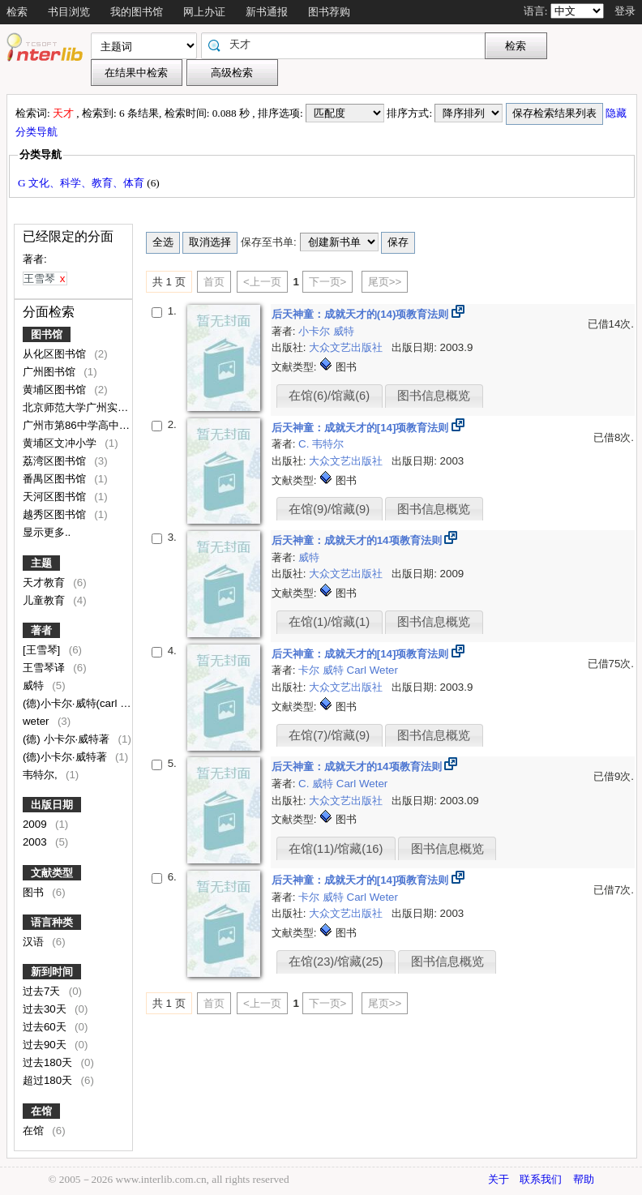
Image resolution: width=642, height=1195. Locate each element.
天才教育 (45, 582)
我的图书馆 (136, 12)
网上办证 (204, 12)
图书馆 (46, 334)
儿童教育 (45, 600)
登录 (625, 11)
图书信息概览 (433, 395)
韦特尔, (41, 775)
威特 (35, 685)
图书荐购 (329, 12)
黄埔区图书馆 (56, 389)
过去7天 (43, 991)
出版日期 (52, 805)
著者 (41, 630)
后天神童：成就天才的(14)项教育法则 (362, 314)
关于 (498, 1179)
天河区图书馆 (56, 496)
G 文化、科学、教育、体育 (82, 183)
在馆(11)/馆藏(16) (336, 848)
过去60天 (46, 1027)
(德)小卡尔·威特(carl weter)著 (93, 703)
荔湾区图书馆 (56, 461)
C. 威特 (317, 783)
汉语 (35, 942)
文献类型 (52, 873)
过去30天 (46, 1009)
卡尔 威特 (322, 670)
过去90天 (46, 1045)
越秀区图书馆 (56, 514)
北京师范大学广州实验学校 (87, 407)
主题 (41, 563)
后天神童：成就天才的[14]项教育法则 (362, 428)
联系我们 (541, 1179)
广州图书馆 (51, 372)
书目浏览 (69, 12)
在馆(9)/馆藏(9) (329, 509)
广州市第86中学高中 (72, 425)
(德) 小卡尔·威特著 (68, 739)
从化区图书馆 (56, 354)
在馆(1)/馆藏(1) (329, 621)
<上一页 (262, 282)
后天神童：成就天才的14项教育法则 (358, 540)
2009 (36, 824)
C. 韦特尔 (321, 444)
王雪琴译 (45, 668)
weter (37, 721)
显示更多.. (47, 532)
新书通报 (267, 12)
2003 (36, 842)
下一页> (328, 282)
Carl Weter (372, 670)
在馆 (41, 1111)
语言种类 (52, 922)
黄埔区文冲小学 (61, 443)
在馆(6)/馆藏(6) (329, 395)
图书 (35, 892)
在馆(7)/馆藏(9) (329, 735)
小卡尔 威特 (326, 331)
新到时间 (52, 972)
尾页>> (385, 282)
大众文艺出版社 (347, 347)
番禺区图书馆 (56, 479)
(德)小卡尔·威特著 (66, 757)
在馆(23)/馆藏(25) (336, 961)
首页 (214, 282)
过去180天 (49, 1062)
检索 (17, 12)
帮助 (583, 1179)
